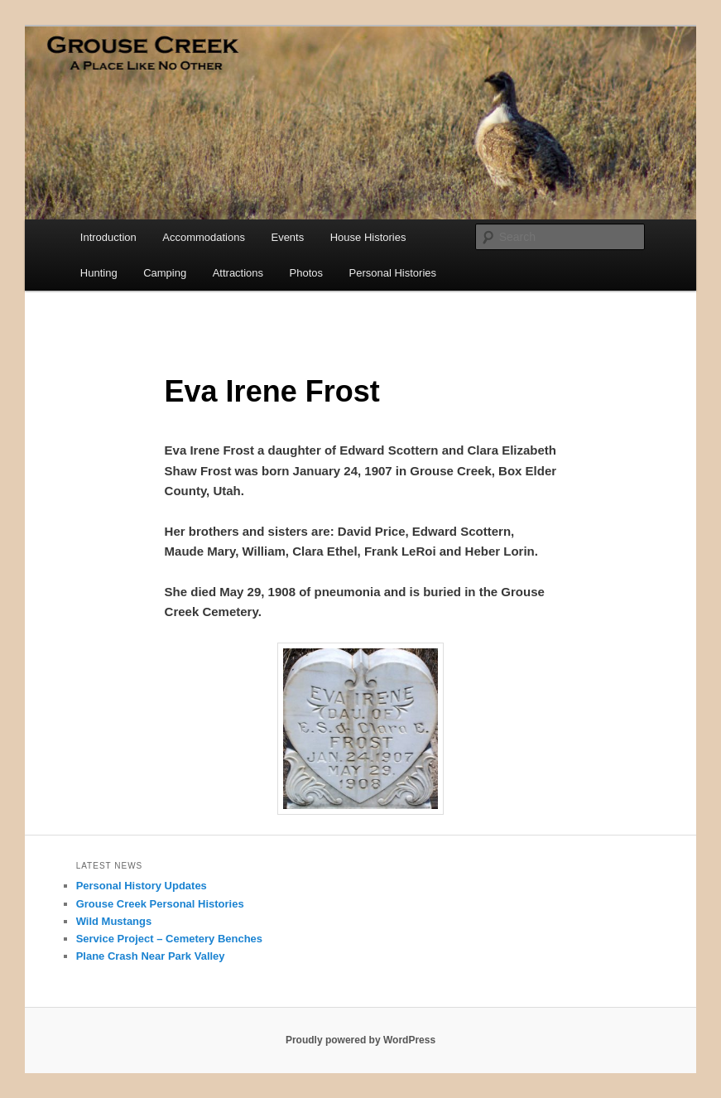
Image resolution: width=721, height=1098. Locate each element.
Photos (306, 273)
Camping (164, 273)
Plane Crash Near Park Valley (150, 956)
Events (287, 237)
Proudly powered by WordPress (360, 1040)
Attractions (238, 273)
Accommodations (203, 237)
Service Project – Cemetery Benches (169, 938)
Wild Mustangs (114, 921)
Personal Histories (393, 273)
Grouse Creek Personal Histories (160, 904)
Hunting (99, 273)
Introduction (108, 237)
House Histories (368, 237)
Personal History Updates (141, 885)
